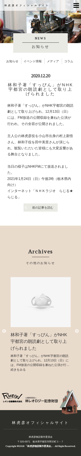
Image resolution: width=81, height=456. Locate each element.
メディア (53, 61)
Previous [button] (4, 331)
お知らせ (12, 61)
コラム (68, 61)
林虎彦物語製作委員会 (40, 437)
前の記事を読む (42, 207)
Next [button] (77, 331)
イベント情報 (33, 61)
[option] (40, 324)
